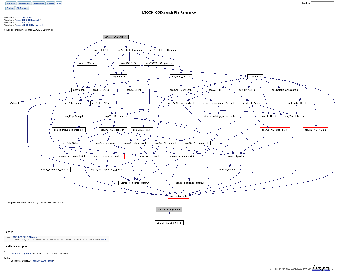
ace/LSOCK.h (23, 18)
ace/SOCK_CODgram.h (28, 21)
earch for (306, 3)
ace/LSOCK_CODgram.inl (29, 27)
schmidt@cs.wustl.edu (42, 263)
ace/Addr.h (22, 24)
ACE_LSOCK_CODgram (24, 239)
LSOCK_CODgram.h (21, 256)
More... (104, 242)
